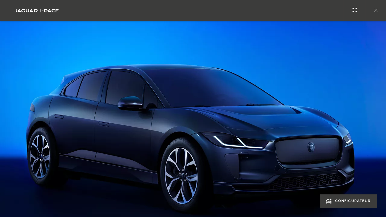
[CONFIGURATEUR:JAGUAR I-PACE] (348, 201)
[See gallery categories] (354, 10)
